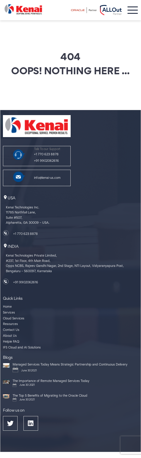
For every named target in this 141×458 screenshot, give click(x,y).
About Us (10, 336)
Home (7, 307)
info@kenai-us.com (47, 178)
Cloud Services (13, 318)
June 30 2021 (28, 371)
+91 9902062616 (46, 161)
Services (9, 312)
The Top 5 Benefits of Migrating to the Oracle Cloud (50, 396)
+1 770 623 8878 (46, 154)
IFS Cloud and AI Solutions (22, 347)
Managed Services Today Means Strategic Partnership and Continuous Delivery (70, 364)
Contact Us (11, 330)
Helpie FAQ (11, 342)
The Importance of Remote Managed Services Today (51, 381)
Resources (10, 324)
